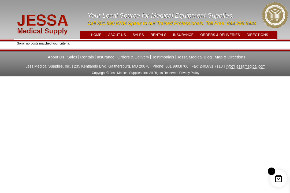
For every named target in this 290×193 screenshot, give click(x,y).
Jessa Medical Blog (194, 57)
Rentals (158, 35)
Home (96, 35)
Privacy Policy (189, 73)
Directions (257, 35)
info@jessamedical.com (245, 66)
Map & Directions (230, 57)
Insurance (183, 35)
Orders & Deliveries (220, 35)
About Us (117, 35)
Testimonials (163, 57)
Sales (138, 35)
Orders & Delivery (133, 57)
